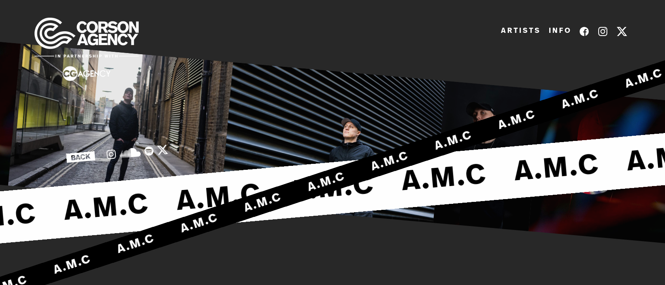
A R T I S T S (520, 30)
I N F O (559, 30)
